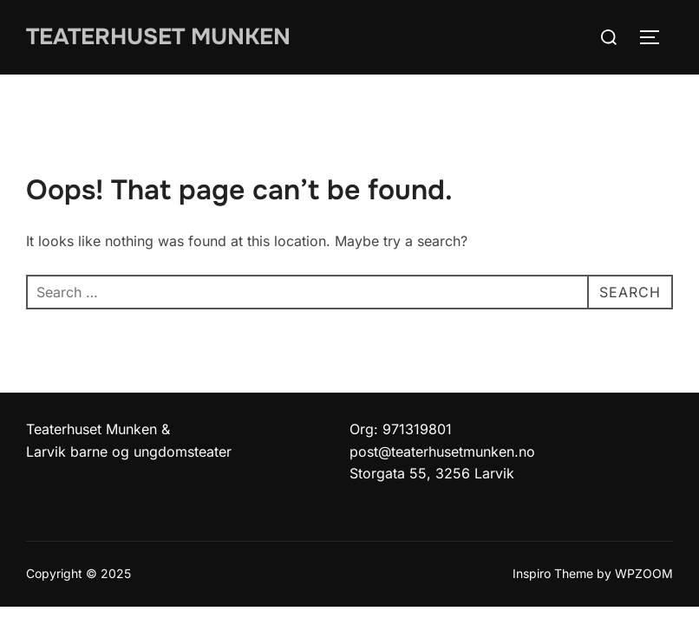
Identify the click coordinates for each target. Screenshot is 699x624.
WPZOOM (644, 573)
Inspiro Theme (553, 573)
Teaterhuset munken (158, 37)
